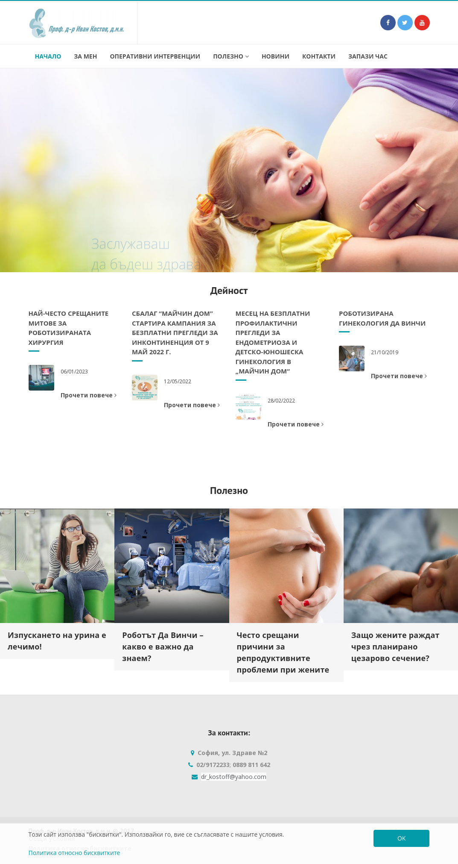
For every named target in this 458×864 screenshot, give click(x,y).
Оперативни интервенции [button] (155, 56)
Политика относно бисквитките (74, 853)
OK (401, 838)
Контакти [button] (318, 56)
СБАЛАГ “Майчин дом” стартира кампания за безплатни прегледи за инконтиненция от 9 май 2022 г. (175, 332)
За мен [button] (85, 56)
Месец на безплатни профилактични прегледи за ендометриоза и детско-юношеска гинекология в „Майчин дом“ (273, 342)
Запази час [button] (368, 56)
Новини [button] (275, 56)
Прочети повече (89, 395)
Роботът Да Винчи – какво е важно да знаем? (162, 646)
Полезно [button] (231, 56)
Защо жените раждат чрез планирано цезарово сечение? (395, 646)
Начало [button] (48, 56)
